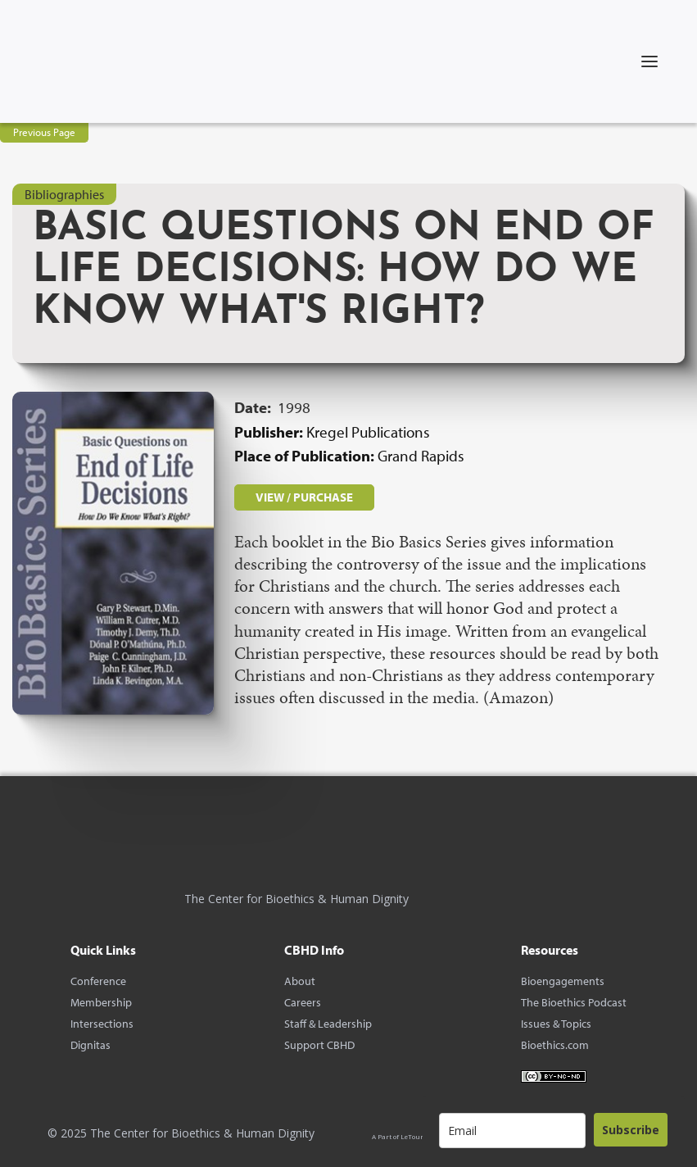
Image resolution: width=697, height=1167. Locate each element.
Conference (98, 981)
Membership (101, 1002)
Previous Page (44, 131)
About (299, 981)
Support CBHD (319, 1045)
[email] (512, 1130)
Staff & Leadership (328, 1023)
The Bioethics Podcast (574, 1002)
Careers (302, 1002)
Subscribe (630, 1129)
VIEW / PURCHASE (304, 497)
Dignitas (90, 1045)
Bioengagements (562, 981)
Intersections (102, 1023)
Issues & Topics (556, 1023)
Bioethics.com (555, 1045)
